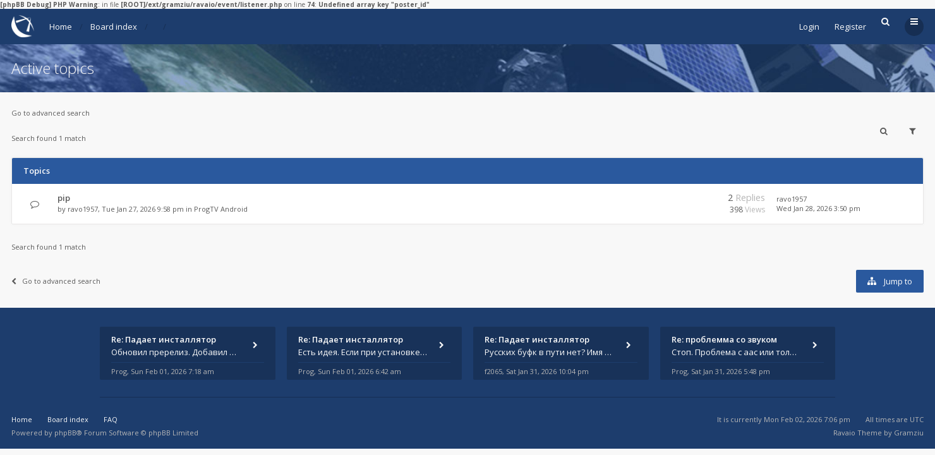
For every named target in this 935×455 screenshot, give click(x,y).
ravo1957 (83, 209)
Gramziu (909, 432)
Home (60, 26)
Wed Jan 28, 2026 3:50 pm (818, 208)
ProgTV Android (221, 209)
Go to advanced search (50, 113)
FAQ (111, 419)
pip (63, 197)
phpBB (65, 432)
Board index (113, 26)
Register (850, 26)
